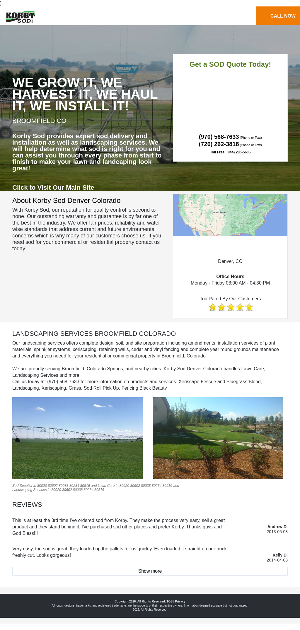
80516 (85, 486)
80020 (42, 486)
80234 (74, 486)
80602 (52, 486)
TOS (170, 601)
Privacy (180, 601)
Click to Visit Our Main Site (53, 187)
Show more (150, 571)
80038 (63, 486)
